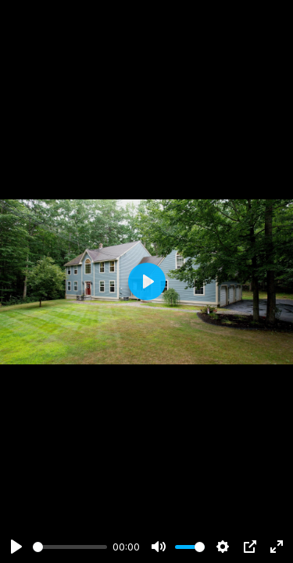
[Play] (16, 546)
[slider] (70, 547)
